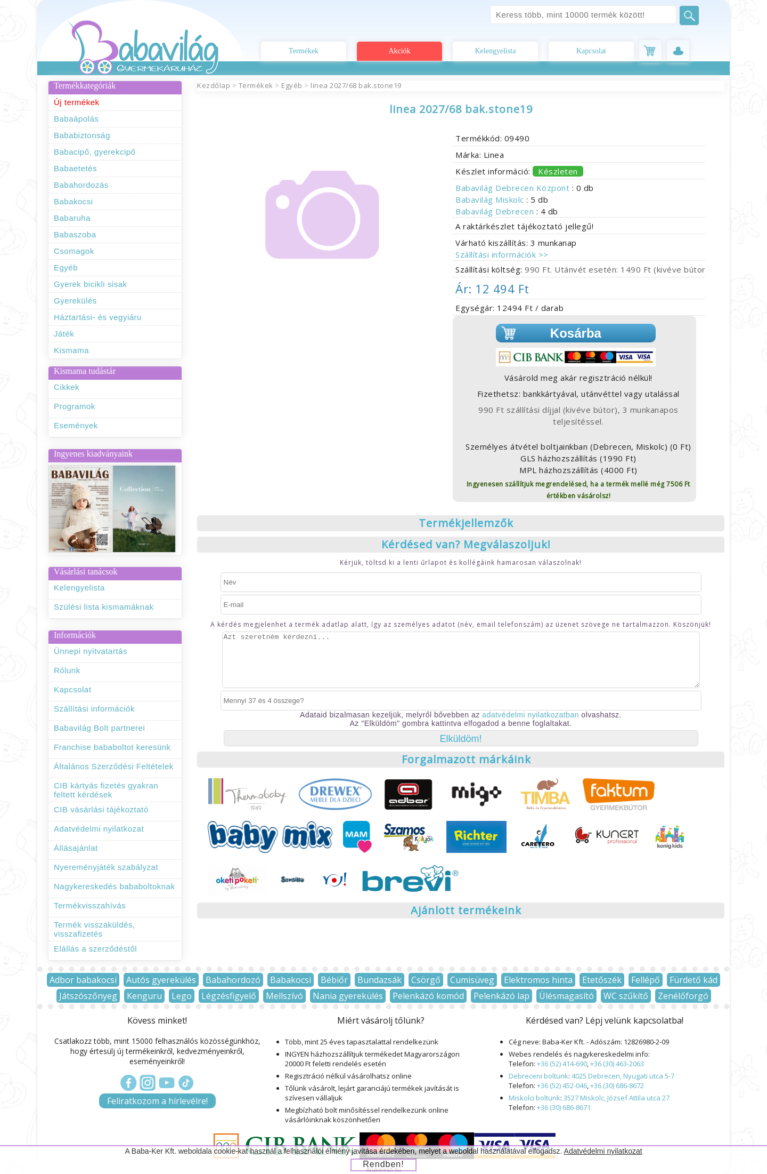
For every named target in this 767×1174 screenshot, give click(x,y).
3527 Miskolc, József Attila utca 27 (617, 1098)
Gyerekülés (75, 300)
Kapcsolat (591, 51)
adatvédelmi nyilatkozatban (530, 714)
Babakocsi (73, 201)
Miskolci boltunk (534, 1098)
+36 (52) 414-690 (562, 1063)
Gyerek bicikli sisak (90, 284)
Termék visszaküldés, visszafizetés (94, 929)
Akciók (399, 51)
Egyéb (66, 267)
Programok (74, 406)
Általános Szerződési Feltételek (114, 766)
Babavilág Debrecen (495, 211)
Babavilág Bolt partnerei (99, 727)
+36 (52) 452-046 (562, 1085)
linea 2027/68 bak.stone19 (356, 85)
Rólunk (67, 670)
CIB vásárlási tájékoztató (101, 809)
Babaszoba (75, 234)
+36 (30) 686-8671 (564, 1107)
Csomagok (74, 250)
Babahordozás (81, 184)
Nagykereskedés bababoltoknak (114, 886)
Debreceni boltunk (538, 1076)
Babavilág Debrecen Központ (513, 187)
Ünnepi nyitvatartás (90, 651)
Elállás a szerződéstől (95, 948)
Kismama (71, 350)
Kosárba (575, 333)
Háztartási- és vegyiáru (98, 317)
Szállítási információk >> (502, 254)
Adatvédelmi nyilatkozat (99, 828)
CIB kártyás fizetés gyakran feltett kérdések (106, 790)
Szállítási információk (94, 708)
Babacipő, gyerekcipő (94, 151)
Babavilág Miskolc (490, 199)
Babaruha (72, 217)
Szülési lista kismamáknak (104, 606)
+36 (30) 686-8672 (617, 1085)
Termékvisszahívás (90, 905)
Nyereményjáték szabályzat (106, 867)
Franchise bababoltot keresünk (112, 747)
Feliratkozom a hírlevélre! (157, 1101)
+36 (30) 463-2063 (617, 1063)
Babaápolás (76, 118)
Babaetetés (75, 168)
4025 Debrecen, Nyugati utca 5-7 (623, 1076)
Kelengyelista (495, 51)
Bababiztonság (82, 135)
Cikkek (66, 387)
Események (76, 425)
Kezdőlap (213, 85)
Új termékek (77, 102)
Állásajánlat (76, 847)
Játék (64, 333)
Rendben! (383, 1164)
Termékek (304, 51)
